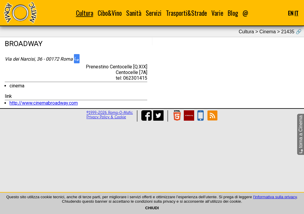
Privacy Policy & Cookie (106, 117)
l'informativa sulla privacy (275, 197)
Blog (233, 13)
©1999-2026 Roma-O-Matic (109, 112)
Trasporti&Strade (186, 13)
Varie (217, 13)
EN (290, 13)
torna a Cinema (300, 134)
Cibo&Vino (110, 13)
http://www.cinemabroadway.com (44, 103)
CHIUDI (152, 208)
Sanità (133, 13)
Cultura (84, 13)
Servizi (154, 13)
